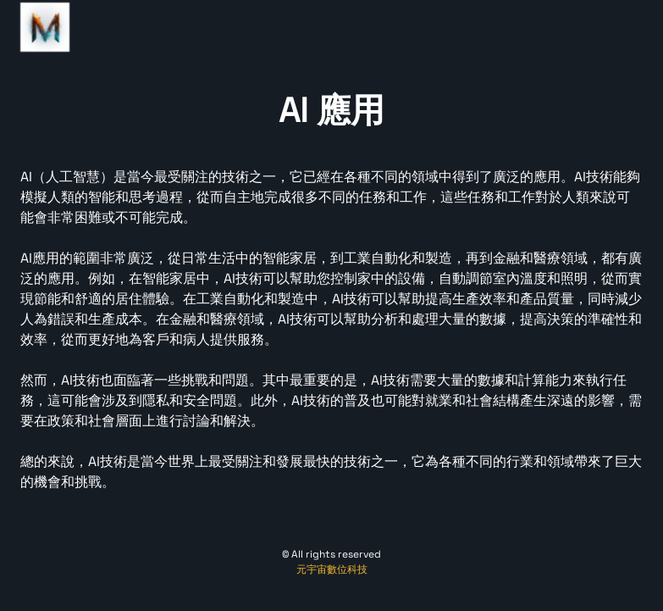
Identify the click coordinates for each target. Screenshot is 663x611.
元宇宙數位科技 (331, 569)
